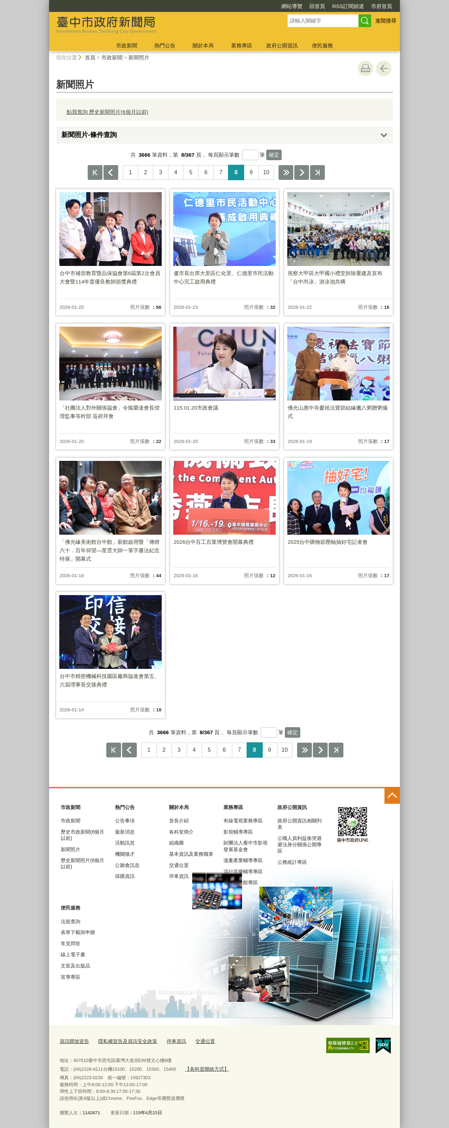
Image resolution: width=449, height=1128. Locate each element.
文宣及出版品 (75, 966)
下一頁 (301, 172)
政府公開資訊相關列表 (299, 824)
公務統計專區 (292, 862)
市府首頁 (381, 6)
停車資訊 (179, 876)
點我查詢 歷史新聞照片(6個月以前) (107, 112)
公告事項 (125, 820)
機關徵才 (125, 854)
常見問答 (70, 943)
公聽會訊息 (127, 865)
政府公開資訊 (282, 45)
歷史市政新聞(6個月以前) (82, 835)
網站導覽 (291, 6)
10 (266, 172)
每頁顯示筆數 (224, 155)
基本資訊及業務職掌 (191, 854)
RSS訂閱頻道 (348, 6)
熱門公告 (164, 45)
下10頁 (286, 172)
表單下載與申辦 (78, 932)
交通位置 (179, 865)
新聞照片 (138, 57)
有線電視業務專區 (243, 820)
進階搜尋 (385, 21)
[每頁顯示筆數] (250, 155)
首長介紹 (179, 820)
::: (46, 3)
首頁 (90, 57)
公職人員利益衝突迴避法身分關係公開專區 (299, 844)
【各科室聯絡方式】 (205, 1067)
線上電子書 (73, 954)
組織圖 (176, 843)
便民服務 (322, 45)
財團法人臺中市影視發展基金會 (245, 846)
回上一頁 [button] (383, 68)
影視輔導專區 (238, 832)
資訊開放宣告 (73, 1041)
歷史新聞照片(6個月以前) (82, 863)
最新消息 (125, 832)
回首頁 (317, 6)
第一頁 (95, 172)
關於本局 (203, 45)
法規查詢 (70, 921)
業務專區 (241, 45)
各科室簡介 (181, 832)
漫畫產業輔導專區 (243, 860)
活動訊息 (125, 843)
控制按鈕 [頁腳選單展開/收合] (392, 796)
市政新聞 (126, 45)
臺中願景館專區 (240, 882)
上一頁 (110, 172)
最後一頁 (317, 172)
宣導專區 (70, 977)
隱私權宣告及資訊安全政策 (123, 1041)
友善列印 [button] (365, 68)
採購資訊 (125, 876)
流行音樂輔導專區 (243, 871)
